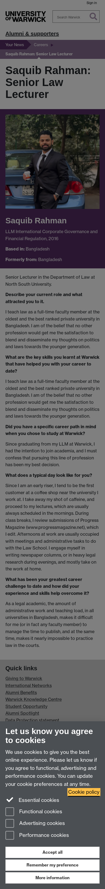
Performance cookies (37, 836)
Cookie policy (84, 792)
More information (52, 877)
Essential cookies (32, 799)
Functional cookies (33, 812)
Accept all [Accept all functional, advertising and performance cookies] (52, 852)
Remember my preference (52, 865)
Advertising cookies (35, 824)
